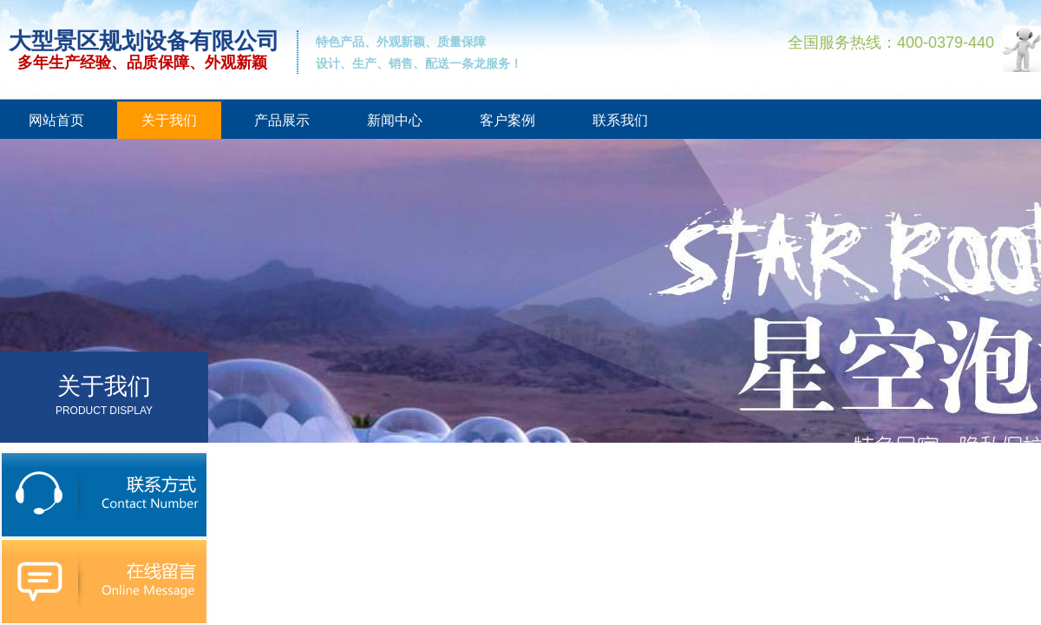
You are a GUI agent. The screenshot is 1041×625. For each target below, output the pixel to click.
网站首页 (56, 120)
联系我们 (620, 120)
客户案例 (507, 120)
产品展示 (282, 120)
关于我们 (169, 120)
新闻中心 (394, 120)
